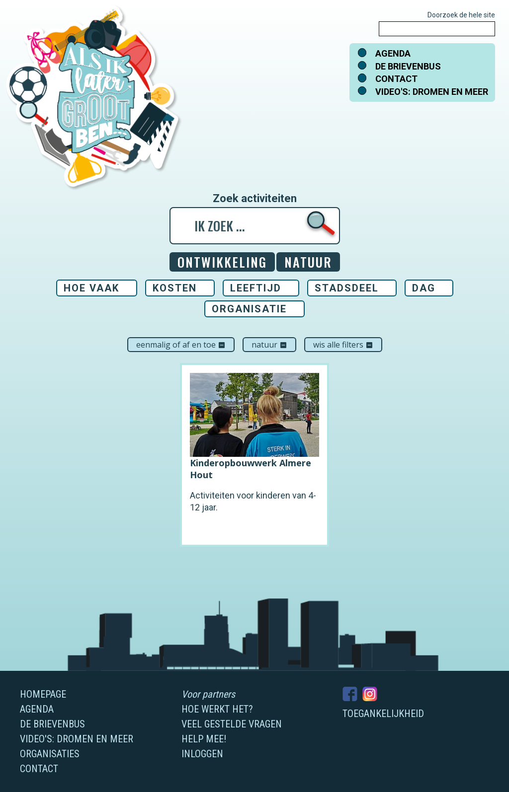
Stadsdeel (347, 288)
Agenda (393, 53)
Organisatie (249, 309)
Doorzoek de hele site (461, 15)
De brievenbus (408, 66)
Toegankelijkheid (383, 714)
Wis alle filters (343, 344)
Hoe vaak (91, 288)
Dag (423, 288)
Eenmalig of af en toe (181, 344)
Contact (396, 78)
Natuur (269, 344)
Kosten (175, 288)
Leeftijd (255, 288)
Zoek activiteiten (255, 199)
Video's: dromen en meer (431, 91)
